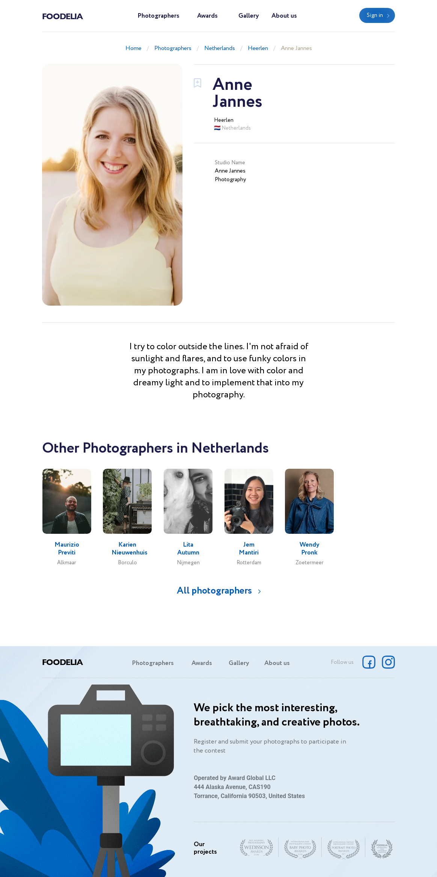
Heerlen (258, 48)
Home (133, 48)
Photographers (158, 16)
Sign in (375, 15)
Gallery (248, 16)
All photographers (214, 591)
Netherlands (219, 48)
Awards (207, 16)
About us (284, 16)
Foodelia (62, 16)
